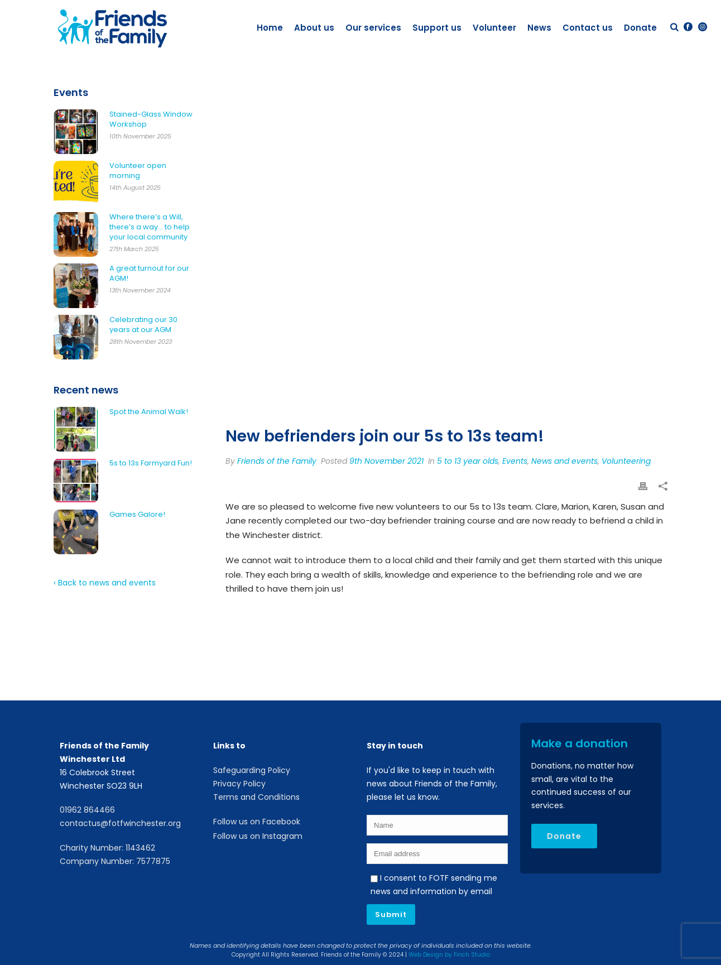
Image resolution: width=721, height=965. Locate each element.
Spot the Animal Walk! (148, 412)
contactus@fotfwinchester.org (120, 823)
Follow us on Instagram (257, 836)
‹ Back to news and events (105, 582)
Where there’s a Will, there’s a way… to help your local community (149, 227)
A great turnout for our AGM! (149, 273)
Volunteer (494, 27)
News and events (564, 461)
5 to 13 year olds (467, 461)
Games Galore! (137, 515)
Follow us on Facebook (256, 821)
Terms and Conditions (256, 797)
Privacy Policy (239, 783)
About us (314, 27)
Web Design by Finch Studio (449, 954)
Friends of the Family (276, 461)
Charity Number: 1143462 (107, 847)
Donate (640, 27)
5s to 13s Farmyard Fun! (150, 463)
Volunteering (626, 461)
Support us (437, 27)
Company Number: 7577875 (115, 861)
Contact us (588, 27)
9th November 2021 (386, 461)
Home (270, 27)
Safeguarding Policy (251, 770)
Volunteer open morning (137, 171)
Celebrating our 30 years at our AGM (143, 325)
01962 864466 (87, 809)
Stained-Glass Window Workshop (151, 119)
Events (514, 461)
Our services (373, 27)
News (539, 27)
